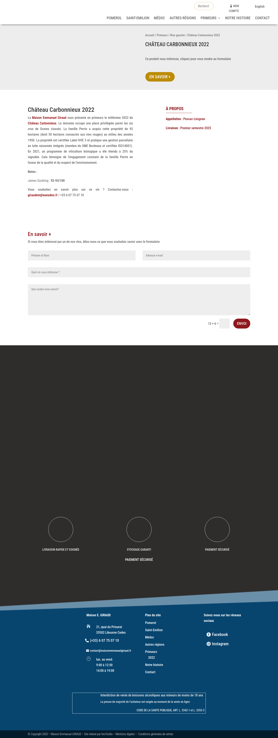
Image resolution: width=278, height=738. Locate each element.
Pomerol (114, 18)
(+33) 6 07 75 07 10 (104, 640)
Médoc (159, 18)
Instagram (220, 643)
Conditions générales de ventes (155, 734)
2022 (151, 658)
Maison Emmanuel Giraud (49, 118)
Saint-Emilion (137, 18)
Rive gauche (177, 35)
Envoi (242, 323)
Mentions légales (125, 734)
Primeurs (209, 18)
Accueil (149, 35)
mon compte (234, 8)
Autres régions (183, 18)
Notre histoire (238, 18)
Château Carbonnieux (42, 123)
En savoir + (160, 76)
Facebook (220, 634)
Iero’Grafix (107, 734)
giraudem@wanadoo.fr (43, 195)
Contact (262, 18)
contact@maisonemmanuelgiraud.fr (110, 650)
